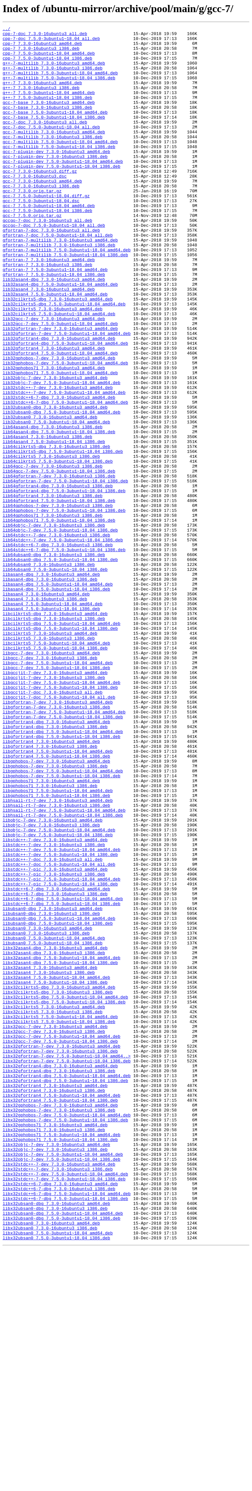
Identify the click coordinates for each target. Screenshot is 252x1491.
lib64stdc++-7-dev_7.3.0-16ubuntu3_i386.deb (56, 637)
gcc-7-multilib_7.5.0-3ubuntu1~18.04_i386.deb (59, 171)
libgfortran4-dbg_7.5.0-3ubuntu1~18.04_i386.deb (61, 879)
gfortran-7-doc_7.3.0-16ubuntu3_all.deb (51, 271)
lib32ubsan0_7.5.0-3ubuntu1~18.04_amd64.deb (56, 501)
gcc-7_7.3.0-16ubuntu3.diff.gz (40, 200)
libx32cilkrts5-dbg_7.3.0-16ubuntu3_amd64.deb (59, 1180)
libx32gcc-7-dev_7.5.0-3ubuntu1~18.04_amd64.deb (61, 1239)
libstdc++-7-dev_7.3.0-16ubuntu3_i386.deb (54, 1009)
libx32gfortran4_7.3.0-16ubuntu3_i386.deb (54, 1304)
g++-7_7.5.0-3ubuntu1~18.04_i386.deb (47, 112)
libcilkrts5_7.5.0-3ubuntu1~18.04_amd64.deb (56, 767)
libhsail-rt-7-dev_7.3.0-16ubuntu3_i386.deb (56, 961)
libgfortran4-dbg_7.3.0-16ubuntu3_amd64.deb (56, 861)
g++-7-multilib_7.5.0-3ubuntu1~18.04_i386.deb (59, 88)
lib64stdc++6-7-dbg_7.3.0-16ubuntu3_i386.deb (58, 649)
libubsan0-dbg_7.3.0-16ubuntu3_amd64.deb (52, 1085)
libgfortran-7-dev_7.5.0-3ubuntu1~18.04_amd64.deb (64, 849)
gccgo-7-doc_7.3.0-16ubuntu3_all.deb (47, 259)
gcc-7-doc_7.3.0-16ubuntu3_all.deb (45, 142)
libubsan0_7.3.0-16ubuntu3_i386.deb (46, 1115)
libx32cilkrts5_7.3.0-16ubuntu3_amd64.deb (54, 1203)
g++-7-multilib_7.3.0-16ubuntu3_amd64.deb (54, 71)
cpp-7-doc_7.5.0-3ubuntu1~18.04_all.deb (51, 41)
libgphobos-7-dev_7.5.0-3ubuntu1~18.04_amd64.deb (63, 920)
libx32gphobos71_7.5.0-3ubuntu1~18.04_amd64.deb (61, 1357)
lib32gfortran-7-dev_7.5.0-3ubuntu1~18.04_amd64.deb (67, 395)
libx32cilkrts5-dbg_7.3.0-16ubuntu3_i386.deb (58, 1186)
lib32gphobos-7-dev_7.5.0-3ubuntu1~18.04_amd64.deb (65, 431)
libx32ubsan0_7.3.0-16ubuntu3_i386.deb (50, 1469)
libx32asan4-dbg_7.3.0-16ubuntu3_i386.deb (54, 1138)
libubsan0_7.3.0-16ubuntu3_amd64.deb (47, 1109)
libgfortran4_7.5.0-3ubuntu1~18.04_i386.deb (56, 902)
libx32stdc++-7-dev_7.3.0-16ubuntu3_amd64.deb (59, 1392)
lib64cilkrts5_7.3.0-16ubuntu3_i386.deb (51, 543)
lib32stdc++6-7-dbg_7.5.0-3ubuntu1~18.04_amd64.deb (65, 478)
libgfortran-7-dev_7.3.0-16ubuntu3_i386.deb (56, 843)
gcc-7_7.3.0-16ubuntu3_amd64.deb (42, 212)
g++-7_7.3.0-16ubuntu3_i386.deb (41, 100)
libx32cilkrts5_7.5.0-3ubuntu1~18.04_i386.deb (59, 1221)
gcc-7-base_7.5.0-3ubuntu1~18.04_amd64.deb (55, 130)
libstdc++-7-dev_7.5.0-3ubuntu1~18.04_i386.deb (60, 1020)
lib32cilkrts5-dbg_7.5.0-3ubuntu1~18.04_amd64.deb (64, 360)
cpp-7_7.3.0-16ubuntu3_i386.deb (41, 53)
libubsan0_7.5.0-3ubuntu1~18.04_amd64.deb (54, 1121)
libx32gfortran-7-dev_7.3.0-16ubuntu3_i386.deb (60, 1256)
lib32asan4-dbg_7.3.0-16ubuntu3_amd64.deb (54, 330)
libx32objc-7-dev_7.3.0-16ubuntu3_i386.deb (55, 1374)
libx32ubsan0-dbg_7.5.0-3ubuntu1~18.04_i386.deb (61, 1457)
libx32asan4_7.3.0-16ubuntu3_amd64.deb (50, 1156)
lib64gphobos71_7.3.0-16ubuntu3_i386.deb (52, 613)
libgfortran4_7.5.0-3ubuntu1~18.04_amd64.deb (58, 897)
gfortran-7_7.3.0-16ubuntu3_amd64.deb (49, 307)
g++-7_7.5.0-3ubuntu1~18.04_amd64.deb (49, 106)
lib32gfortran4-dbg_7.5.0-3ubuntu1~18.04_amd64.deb (65, 407)
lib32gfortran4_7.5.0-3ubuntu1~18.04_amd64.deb (60, 419)
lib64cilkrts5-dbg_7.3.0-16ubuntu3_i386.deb (56, 531)
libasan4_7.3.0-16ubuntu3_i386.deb (45, 714)
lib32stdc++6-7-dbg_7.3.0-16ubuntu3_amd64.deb (59, 472)
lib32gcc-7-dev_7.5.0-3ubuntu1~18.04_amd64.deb (60, 383)
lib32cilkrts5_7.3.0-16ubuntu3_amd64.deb (52, 366)
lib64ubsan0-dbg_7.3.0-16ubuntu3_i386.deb (54, 661)
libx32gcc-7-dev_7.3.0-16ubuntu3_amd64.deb (55, 1227)
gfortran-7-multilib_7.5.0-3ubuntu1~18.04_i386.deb (65, 301)
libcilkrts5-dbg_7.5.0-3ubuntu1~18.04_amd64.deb (61, 743)
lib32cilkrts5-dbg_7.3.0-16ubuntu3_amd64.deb (58, 354)
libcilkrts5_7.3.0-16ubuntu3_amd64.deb (50, 755)
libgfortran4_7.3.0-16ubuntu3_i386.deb (50, 891)
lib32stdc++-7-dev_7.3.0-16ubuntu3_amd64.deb (58, 460)
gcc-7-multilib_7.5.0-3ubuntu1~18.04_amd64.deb (60, 165)
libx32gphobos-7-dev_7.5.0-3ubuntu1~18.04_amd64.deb (67, 1333)
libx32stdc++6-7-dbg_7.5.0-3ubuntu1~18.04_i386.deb (65, 1433)
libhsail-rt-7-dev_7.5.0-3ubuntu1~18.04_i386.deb (63, 973)
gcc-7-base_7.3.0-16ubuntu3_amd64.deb (49, 118)
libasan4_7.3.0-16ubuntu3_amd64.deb (46, 708)
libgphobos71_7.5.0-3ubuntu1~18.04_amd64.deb (58, 944)
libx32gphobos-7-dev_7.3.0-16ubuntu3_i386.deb (59, 1327)
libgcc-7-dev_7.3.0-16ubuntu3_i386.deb (50, 784)
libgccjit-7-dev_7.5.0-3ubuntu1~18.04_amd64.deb (61, 814)
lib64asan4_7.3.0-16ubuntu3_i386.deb (47, 519)
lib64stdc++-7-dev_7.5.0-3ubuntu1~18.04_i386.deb (63, 643)
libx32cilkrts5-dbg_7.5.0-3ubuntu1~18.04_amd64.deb (65, 1191)
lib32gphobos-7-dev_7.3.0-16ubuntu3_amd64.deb (59, 425)
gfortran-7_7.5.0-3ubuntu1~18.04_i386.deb (54, 324)
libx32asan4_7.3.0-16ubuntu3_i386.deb (49, 1162)
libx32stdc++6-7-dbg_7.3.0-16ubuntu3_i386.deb (59, 1421)
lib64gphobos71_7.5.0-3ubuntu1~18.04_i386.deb (59, 619)
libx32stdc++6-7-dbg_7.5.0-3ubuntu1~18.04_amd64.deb (67, 1427)
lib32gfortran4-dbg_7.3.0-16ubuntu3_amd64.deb (59, 401)
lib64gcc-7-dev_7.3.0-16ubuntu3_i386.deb (52, 554)
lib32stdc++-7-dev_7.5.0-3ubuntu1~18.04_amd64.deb (64, 466)
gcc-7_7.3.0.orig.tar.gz (32, 224)
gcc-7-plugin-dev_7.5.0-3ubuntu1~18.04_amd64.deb (63, 189)
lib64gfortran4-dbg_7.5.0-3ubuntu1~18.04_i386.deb (64, 584)
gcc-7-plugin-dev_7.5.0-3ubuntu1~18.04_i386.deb (61, 195)
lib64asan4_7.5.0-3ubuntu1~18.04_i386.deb (54, 525)
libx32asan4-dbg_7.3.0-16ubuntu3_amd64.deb (55, 1132)
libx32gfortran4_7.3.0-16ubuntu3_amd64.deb (55, 1298)
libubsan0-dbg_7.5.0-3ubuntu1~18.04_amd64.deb (59, 1097)
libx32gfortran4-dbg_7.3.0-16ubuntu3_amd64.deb (60, 1274)
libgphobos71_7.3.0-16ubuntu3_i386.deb (50, 938)
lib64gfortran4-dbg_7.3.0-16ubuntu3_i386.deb (58, 578)
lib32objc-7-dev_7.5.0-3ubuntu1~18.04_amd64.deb (61, 454)
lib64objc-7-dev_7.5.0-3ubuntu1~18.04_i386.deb (60, 631)
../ (6, 29)
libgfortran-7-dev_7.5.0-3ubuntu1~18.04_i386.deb (63, 855)
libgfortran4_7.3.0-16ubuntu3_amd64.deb (51, 885)
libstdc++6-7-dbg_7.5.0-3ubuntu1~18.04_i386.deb (61, 1079)
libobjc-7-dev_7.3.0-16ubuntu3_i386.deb (51, 985)
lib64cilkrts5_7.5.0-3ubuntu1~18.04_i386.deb (58, 549)
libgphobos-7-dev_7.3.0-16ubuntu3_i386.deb (55, 914)
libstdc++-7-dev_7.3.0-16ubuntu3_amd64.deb (55, 1003)
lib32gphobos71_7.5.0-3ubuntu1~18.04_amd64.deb (60, 442)
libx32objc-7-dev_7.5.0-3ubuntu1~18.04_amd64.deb (63, 1380)
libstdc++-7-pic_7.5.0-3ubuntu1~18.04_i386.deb (60, 1056)
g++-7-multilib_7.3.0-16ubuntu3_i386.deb (52, 77)
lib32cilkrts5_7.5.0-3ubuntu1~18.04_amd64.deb (59, 372)
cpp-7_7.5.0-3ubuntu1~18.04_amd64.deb (49, 59)
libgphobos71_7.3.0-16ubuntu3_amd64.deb (51, 932)
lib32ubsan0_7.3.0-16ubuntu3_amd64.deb (50, 495)
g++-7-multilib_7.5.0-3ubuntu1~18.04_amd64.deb (60, 83)
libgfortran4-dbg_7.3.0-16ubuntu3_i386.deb (55, 867)
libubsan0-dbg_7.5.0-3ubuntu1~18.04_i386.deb (58, 1103)
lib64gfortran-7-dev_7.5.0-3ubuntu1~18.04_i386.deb (65, 572)
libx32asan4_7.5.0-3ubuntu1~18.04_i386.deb (55, 1174)
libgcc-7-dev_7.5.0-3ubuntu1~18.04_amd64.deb (58, 790)
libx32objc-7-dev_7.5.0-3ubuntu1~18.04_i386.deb (61, 1386)
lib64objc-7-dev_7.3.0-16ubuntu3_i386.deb (54, 625)
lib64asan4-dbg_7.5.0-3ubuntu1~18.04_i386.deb (59, 513)
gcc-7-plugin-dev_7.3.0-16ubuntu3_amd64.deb (56, 177)
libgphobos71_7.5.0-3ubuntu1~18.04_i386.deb (56, 950)
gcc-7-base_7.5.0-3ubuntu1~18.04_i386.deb (54, 136)
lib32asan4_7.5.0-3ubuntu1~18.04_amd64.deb (55, 348)
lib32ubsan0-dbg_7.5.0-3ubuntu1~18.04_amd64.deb (61, 490)
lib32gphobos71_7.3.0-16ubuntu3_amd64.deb (54, 436)
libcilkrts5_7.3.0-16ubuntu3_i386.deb (49, 761)
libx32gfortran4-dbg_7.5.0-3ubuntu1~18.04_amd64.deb (67, 1286)
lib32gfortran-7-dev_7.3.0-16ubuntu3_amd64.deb (60, 389)
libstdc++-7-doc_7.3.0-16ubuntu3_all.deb (52, 1026)
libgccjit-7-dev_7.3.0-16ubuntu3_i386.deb (54, 808)
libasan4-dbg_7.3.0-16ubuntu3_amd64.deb (51, 684)
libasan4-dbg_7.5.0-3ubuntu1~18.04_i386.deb (56, 702)
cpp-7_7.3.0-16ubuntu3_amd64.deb (42, 47)
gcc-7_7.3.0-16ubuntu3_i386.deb (41, 218)
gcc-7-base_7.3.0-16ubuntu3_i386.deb (47, 124)
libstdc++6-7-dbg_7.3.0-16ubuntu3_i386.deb (55, 1068)
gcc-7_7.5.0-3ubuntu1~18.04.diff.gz (46, 230)
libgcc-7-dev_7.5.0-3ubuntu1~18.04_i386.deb (56, 796)
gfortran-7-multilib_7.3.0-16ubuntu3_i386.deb (59, 289)
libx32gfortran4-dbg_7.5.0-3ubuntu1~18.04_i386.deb (65, 1292)
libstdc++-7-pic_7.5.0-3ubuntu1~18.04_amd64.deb (61, 1050)
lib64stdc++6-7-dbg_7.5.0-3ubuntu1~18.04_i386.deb (64, 655)
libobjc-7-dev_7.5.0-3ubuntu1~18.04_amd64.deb (59, 991)
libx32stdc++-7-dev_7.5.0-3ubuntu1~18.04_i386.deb (64, 1410)
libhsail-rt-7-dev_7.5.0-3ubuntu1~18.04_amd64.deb (64, 967)
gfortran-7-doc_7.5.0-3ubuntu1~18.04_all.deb (58, 277)
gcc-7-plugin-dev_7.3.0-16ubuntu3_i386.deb (55, 183)
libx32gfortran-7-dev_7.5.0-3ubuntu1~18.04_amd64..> (67, 1262)
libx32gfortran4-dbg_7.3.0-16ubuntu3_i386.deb (59, 1280)
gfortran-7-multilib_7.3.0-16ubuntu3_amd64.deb (60, 283)
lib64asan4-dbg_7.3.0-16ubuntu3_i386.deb (52, 507)
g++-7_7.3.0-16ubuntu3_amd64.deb (42, 94)
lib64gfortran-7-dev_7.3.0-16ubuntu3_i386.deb (59, 566)
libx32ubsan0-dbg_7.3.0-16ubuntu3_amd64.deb (56, 1439)
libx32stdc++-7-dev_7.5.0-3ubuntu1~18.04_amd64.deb (65, 1404)
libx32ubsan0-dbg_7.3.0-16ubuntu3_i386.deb (55, 1445)
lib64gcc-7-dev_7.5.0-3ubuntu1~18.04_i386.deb (59, 560)
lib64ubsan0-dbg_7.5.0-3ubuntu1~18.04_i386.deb (60, 666)
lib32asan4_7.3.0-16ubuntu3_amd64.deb (49, 342)
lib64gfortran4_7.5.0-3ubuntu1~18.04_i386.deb (59, 596)
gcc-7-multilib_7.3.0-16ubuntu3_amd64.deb (54, 153)
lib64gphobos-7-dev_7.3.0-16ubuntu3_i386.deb (58, 602)
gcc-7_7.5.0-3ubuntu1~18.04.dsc (41, 236)
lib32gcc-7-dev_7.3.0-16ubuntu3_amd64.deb (54, 377)
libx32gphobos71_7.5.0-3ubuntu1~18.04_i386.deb (60, 1362)
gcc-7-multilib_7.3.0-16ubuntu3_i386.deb (52, 159)
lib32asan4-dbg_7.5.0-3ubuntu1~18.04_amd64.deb (60, 336)
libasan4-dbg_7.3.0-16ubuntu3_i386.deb (50, 690)
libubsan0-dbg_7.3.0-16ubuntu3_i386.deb (51, 1091)
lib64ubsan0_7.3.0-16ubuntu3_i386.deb (49, 672)
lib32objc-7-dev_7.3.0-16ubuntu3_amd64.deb (55, 448)
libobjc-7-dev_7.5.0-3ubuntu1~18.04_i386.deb (58, 997)
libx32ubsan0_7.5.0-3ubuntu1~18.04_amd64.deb (58, 1475)
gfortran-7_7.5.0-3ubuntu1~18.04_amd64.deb (55, 318)
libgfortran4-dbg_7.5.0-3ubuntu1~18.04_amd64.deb (63, 873)
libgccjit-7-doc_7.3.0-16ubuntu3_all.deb (52, 826)
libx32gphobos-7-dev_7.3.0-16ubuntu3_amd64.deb (60, 1321)
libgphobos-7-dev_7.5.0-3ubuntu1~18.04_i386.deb (61, 926)
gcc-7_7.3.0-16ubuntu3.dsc (35, 206)
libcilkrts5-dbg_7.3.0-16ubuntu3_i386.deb (54, 737)
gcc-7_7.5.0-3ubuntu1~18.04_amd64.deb (49, 242)
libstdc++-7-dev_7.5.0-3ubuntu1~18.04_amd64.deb (61, 1014)
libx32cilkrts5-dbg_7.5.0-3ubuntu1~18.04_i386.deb (64, 1197)
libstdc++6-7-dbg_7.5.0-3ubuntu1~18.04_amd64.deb (63, 1073)
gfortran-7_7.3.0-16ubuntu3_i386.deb (47, 313)
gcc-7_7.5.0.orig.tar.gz (32, 254)
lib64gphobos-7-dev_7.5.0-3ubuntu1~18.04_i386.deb (64, 607)
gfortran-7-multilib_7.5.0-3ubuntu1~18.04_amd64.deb (67, 295)
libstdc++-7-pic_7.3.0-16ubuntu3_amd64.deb (55, 1038)
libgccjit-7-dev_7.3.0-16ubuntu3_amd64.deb (55, 802)
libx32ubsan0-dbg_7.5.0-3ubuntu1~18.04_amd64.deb (63, 1451)
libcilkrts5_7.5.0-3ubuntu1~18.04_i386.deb (55, 773)
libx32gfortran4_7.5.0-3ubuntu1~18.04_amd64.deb (61, 1309)
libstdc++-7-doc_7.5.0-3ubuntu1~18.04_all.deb (59, 1032)
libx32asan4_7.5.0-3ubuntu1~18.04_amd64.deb (56, 1168)
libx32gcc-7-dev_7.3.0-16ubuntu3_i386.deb (54, 1233)
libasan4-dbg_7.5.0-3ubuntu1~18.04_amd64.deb (58, 696)
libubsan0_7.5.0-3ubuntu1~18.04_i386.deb (52, 1127)
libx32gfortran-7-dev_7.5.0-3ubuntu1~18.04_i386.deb (67, 1268)
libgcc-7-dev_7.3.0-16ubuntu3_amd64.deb (51, 779)
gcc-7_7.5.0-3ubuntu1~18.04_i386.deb (47, 248)
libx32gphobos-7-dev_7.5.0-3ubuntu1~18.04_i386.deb (65, 1339)
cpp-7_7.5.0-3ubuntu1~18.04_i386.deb (47, 65)
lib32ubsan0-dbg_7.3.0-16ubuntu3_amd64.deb (55, 484)
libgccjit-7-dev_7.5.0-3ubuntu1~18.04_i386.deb (60, 820)
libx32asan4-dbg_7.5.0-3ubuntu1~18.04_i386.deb (60, 1150)
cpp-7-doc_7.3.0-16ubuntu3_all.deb (45, 35)
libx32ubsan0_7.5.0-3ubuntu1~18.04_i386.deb (56, 1480)
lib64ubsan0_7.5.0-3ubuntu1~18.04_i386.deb (55, 678)
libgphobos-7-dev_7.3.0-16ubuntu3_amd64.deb (56, 908)
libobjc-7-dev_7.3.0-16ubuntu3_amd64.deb (52, 979)
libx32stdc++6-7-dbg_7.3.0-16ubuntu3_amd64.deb (60, 1416)
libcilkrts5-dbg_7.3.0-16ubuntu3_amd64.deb (55, 731)
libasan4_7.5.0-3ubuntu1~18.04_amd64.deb (52, 720)
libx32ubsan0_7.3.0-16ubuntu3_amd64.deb (51, 1463)
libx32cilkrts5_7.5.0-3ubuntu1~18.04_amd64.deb (60, 1215)
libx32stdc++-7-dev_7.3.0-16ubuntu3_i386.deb (58, 1398)
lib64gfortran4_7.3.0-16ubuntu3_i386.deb (52, 590)
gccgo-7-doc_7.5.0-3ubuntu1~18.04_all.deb (54, 265)
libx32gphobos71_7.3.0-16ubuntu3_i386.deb (54, 1351)
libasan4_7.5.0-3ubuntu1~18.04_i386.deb (51, 725)
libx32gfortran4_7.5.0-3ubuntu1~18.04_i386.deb (60, 1315)
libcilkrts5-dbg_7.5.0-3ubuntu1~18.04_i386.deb (60, 749)
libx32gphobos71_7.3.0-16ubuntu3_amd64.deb (55, 1345)
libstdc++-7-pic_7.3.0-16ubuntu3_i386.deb (54, 1044)
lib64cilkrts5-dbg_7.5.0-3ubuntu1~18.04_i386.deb (63, 537)
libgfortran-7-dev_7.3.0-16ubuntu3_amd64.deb (58, 838)
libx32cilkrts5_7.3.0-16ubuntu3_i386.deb (52, 1209)
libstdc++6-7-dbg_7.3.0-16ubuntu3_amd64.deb (56, 1062)
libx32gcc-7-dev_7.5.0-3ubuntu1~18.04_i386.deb (60, 1245)
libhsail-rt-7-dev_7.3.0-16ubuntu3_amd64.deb (58, 955)
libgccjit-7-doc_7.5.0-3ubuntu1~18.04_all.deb (59, 832)
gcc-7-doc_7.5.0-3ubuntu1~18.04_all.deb (51, 147)
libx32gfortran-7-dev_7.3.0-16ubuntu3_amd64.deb (61, 1250)
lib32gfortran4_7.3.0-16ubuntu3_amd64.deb (54, 413)
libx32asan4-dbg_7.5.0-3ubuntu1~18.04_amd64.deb (61, 1144)
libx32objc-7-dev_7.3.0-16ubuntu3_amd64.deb (56, 1368)
